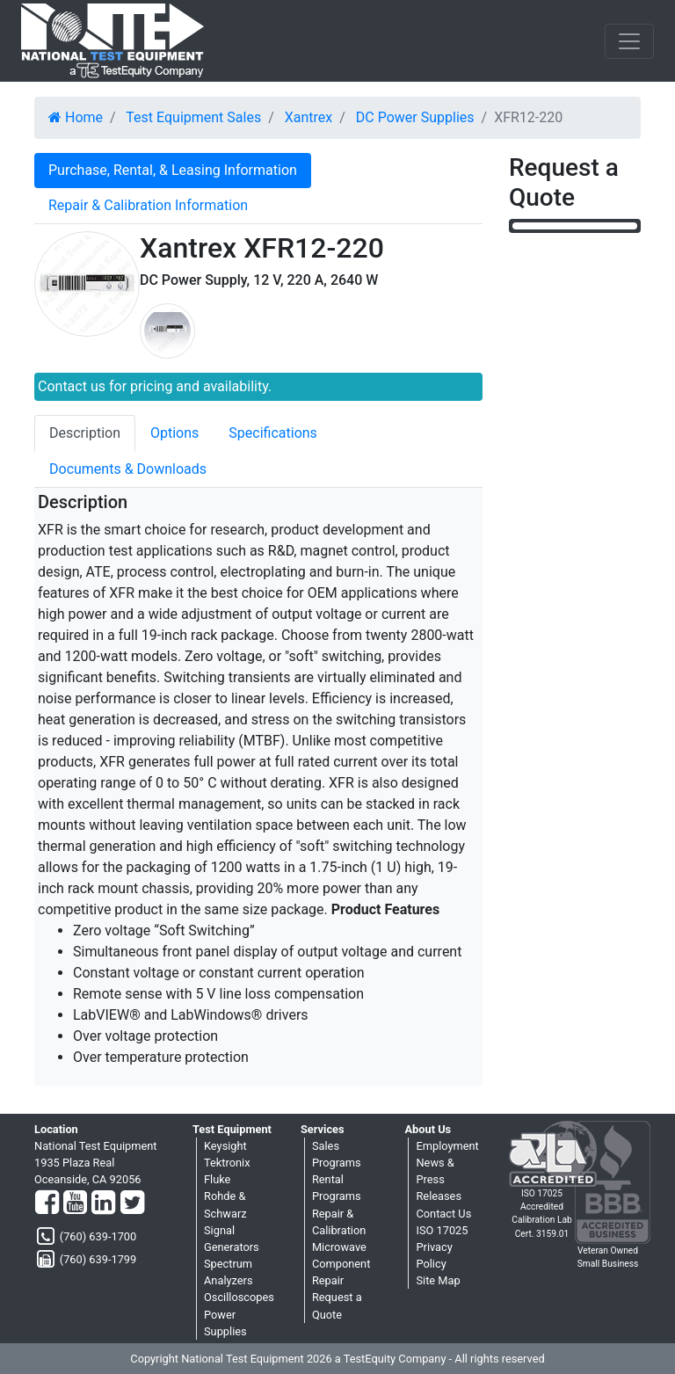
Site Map (438, 1280)
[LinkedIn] (103, 1203)
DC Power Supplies (415, 117)
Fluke (217, 1179)
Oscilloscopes (239, 1297)
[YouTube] (75, 1203)
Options (174, 433)
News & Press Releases (438, 1179)
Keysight (225, 1145)
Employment (447, 1145)
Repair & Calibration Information (148, 205)
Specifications (273, 433)
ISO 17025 (442, 1230)
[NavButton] (629, 41)
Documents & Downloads (128, 469)
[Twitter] (132, 1203)
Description (84, 433)
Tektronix (227, 1162)
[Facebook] (47, 1203)
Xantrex (309, 117)
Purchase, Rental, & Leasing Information (172, 170)
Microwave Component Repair (341, 1263)
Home (75, 117)
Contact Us (443, 1213)
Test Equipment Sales (193, 117)
